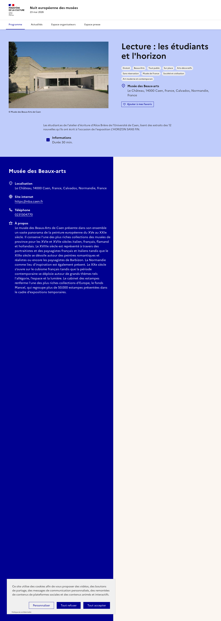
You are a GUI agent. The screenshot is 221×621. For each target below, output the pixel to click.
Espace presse (92, 24)
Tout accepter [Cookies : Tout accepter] (96, 605)
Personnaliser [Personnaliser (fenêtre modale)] (41, 605)
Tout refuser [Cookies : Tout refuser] (69, 605)
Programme (15, 24)
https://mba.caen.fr (29, 201)
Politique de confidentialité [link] (21, 612)
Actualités (36, 24)
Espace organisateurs (63, 24)
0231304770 (24, 214)
